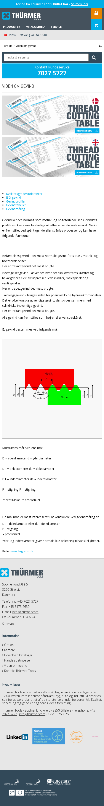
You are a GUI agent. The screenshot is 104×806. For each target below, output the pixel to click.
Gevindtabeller (16, 205)
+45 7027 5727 (27, 601)
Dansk (10, 35)
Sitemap (8, 624)
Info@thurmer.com (25, 612)
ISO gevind (13, 197)
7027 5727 (52, 73)
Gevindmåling (15, 209)
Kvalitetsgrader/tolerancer (24, 194)
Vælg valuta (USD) (33, 35)
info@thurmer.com (32, 714)
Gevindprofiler (16, 201)
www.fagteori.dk (21, 551)
